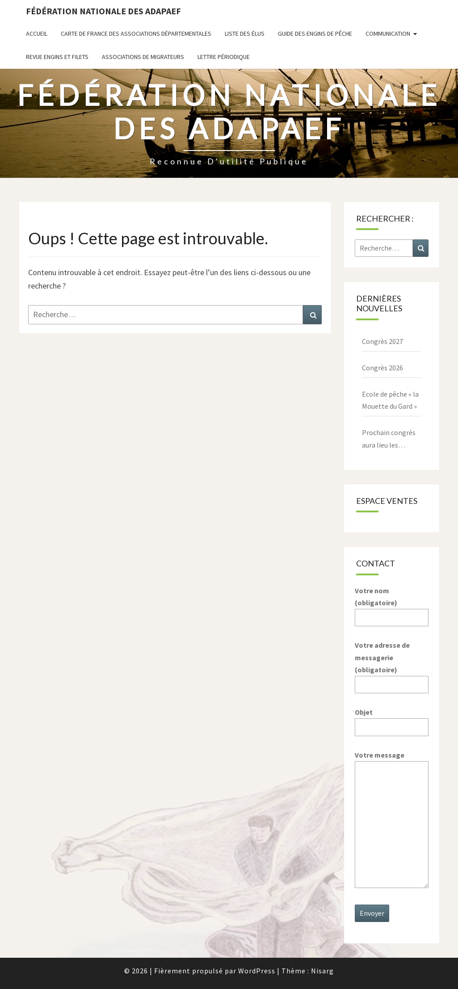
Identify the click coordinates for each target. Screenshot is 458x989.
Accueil (36, 33)
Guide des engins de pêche (315, 33)
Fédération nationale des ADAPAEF (103, 11)
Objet (392, 719)
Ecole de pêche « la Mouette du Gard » (390, 400)
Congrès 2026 (382, 367)
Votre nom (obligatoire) (392, 604)
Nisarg (322, 970)
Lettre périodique (223, 57)
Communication (388, 33)
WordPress (256, 970)
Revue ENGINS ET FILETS (57, 57)
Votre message (392, 820)
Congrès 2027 (382, 341)
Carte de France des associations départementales (136, 33)
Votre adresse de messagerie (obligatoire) (392, 665)
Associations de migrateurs (143, 57)
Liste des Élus (245, 33)
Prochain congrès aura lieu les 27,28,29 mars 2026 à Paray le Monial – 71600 (391, 439)
